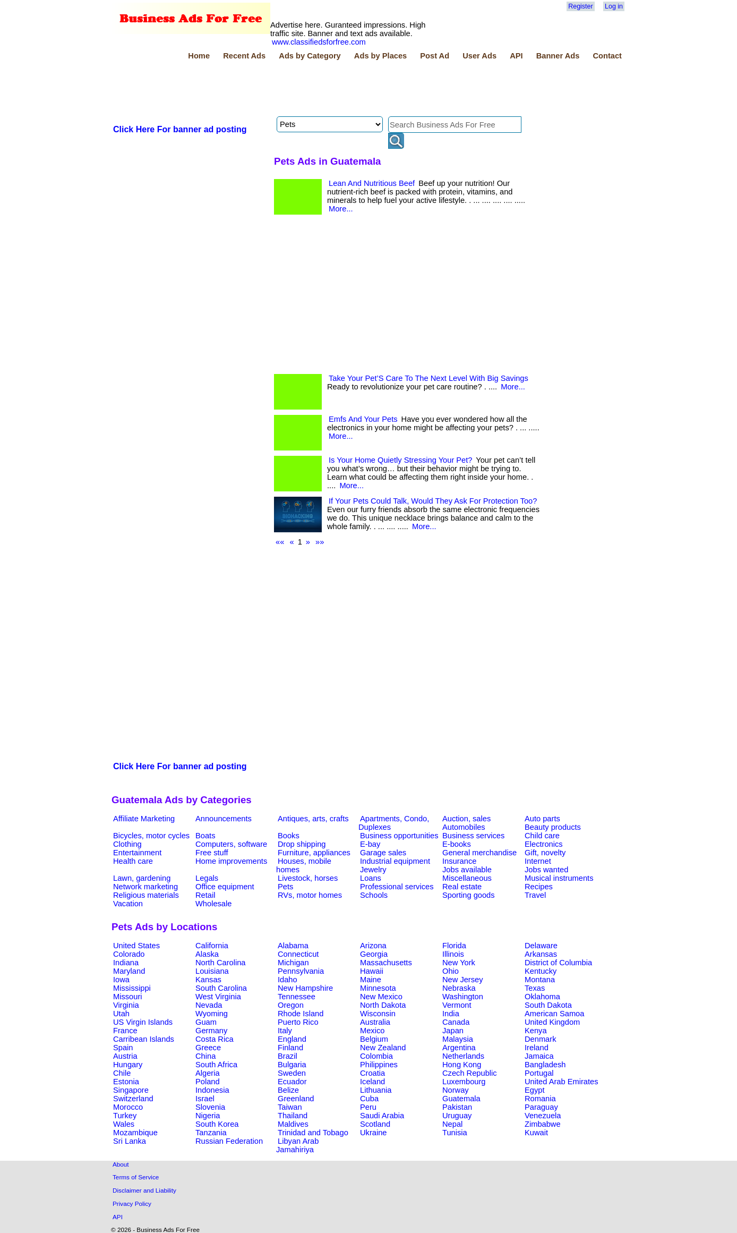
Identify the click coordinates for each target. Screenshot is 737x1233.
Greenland (296, 1098)
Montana (540, 979)
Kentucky (540, 971)
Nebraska (459, 988)
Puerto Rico (298, 1022)
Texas (535, 988)
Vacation (128, 903)
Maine (370, 979)
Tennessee (296, 996)
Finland (290, 1047)
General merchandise (479, 852)
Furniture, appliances (314, 852)
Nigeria (207, 1115)
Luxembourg (463, 1081)
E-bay (370, 844)
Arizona (373, 945)
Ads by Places (380, 56)
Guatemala (461, 1098)
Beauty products (553, 827)
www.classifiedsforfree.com (319, 42)
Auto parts (542, 818)
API (516, 56)
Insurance (459, 861)
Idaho (287, 979)
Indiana (126, 962)
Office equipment (224, 886)
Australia (375, 1022)
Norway (455, 1090)
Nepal (452, 1124)
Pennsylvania (301, 971)
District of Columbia (558, 962)
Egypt (534, 1090)
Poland (207, 1081)
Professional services (396, 886)
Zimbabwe (543, 1124)
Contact (607, 56)
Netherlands (463, 1056)
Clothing (127, 844)
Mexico (372, 1030)
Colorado (128, 954)
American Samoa (554, 1013)
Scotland (375, 1124)
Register (580, 6)
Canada (455, 1022)
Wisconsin (378, 1013)
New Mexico (381, 996)
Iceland (372, 1081)
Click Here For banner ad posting (180, 129)
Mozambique (135, 1132)
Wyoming (211, 1013)
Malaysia (457, 1039)
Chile (122, 1073)
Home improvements (231, 861)
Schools (374, 895)
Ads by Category (309, 56)
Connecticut (298, 954)
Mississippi (132, 988)
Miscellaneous (467, 878)
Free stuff (211, 852)
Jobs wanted (546, 869)
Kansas (208, 979)
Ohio (450, 971)
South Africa (216, 1064)
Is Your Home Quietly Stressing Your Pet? (400, 460)
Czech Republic (469, 1073)
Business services (473, 835)
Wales (123, 1124)
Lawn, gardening (141, 878)
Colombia (376, 1056)
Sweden (292, 1073)
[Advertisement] (305, 90)
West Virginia (218, 996)
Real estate (462, 886)
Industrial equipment (395, 861)
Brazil (287, 1056)
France (125, 1030)
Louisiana (212, 971)
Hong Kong (461, 1064)
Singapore (131, 1090)
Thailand (292, 1115)
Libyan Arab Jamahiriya (297, 1145)
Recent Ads (244, 56)
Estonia (126, 1081)
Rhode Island (300, 1013)
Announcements (223, 818)
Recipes (539, 886)
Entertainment (137, 852)
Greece (208, 1047)
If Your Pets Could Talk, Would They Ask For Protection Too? (433, 501)
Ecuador (292, 1081)
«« (280, 542)
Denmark (540, 1039)
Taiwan (290, 1107)
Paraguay (541, 1107)
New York (458, 962)
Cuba (369, 1098)
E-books (456, 844)
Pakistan (457, 1107)
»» (319, 542)
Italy (285, 1030)
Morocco (128, 1107)
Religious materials (146, 895)
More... (341, 209)
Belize (288, 1090)
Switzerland (133, 1098)
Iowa (121, 979)
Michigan (293, 962)
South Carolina (221, 988)
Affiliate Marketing (144, 818)
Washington (462, 996)
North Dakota (383, 1005)
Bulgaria (292, 1064)
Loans (370, 878)
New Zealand (383, 1047)
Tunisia (454, 1132)
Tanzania (211, 1132)
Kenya (536, 1030)
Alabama (293, 945)
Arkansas (541, 954)
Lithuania (376, 1090)
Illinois (453, 954)
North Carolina (220, 962)
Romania (540, 1098)
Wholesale (213, 903)
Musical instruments (559, 878)
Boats (205, 835)
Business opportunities (399, 835)
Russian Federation (229, 1141)
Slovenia (210, 1107)
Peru (368, 1107)
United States (136, 945)
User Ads (479, 56)
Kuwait (536, 1132)
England (292, 1039)
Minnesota (378, 988)
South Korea (216, 1124)
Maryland (129, 971)
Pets (285, 886)
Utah (121, 1013)
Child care (542, 835)
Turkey (124, 1115)
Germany (211, 1030)
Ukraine (373, 1132)
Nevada (208, 1005)
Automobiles (463, 827)
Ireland (537, 1047)
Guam (206, 1022)
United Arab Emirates (561, 1081)
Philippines (379, 1064)
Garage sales (383, 852)
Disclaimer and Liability (144, 1190)
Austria (125, 1056)
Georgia (374, 954)
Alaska (207, 954)
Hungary (127, 1064)
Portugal (539, 1073)
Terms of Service (136, 1177)
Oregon (291, 1005)
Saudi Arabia (382, 1115)
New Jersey (462, 979)
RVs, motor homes (310, 895)
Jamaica (539, 1056)
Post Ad (434, 56)
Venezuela (543, 1115)
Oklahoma (542, 996)
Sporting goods (468, 895)
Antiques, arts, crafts (313, 818)
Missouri (127, 996)
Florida (454, 945)
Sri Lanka (129, 1141)
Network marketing (145, 886)
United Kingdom (552, 1022)
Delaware (541, 945)
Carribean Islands (143, 1039)
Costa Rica (214, 1039)
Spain (123, 1047)
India (450, 1013)
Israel (205, 1098)
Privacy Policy (132, 1203)
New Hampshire (305, 988)
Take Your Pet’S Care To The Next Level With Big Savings (428, 378)
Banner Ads (558, 56)
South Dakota (548, 1005)
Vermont (457, 1005)
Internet (538, 861)
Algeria (207, 1073)
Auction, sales (466, 818)
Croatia (372, 1073)
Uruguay (457, 1115)
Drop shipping (301, 844)
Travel (535, 895)
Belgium (374, 1039)
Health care (133, 861)
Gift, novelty (545, 852)
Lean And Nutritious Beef (372, 183)
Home (199, 56)
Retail (205, 895)
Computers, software (231, 844)
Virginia (126, 1005)
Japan (453, 1030)
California (211, 945)
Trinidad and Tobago (313, 1132)
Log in (614, 6)
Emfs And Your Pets (363, 419)
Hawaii (371, 971)
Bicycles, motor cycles (151, 835)
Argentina (459, 1047)
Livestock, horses (308, 878)
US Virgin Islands (143, 1022)
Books (288, 835)
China (205, 1056)
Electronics (544, 844)
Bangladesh (545, 1064)
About (121, 1164)
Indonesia (212, 1090)
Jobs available (467, 869)
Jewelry (373, 869)
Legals (206, 878)
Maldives (293, 1124)
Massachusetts (386, 962)
